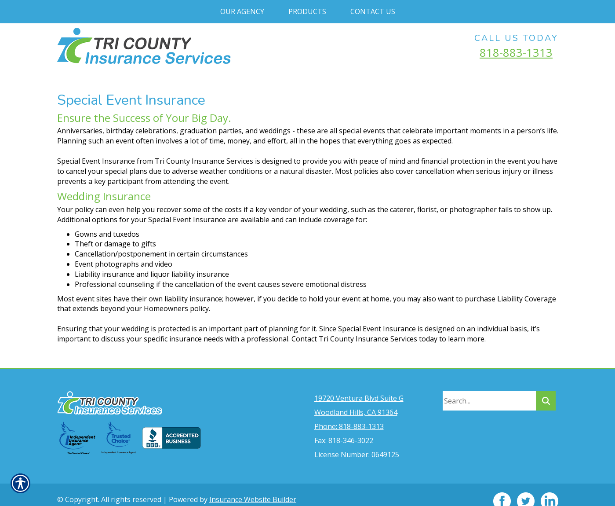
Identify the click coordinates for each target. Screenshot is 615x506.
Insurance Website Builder (252, 486)
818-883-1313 (516, 52)
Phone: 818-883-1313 (349, 413)
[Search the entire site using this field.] (489, 388)
